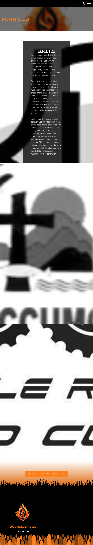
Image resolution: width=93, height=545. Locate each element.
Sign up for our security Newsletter (46, 474)
